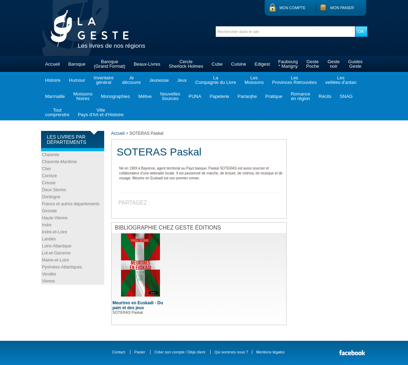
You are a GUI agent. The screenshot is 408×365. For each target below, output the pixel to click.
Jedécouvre (131, 80)
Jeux (182, 80)
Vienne (48, 281)
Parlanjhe (247, 96)
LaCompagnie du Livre (215, 80)
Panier (139, 352)
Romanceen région (300, 96)
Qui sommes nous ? (231, 352)
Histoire (53, 80)
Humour (77, 80)
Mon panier (342, 8)
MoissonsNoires (83, 96)
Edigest (262, 64)
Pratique (273, 96)
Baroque (76, 64)
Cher (46, 168)
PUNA (195, 96)
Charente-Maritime (59, 161)
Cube (217, 64)
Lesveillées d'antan (340, 80)
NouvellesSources (170, 96)
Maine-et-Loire (55, 260)
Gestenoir (334, 64)
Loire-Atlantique (57, 246)
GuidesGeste (355, 64)
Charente (50, 154)
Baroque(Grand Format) (110, 64)
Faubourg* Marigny (288, 64)
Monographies (115, 96)
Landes (49, 239)
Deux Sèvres (54, 189)
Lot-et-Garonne (56, 253)
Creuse (49, 182)
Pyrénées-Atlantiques (62, 267)
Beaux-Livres (147, 64)
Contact (118, 352)
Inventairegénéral (104, 80)
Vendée (49, 274)
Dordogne (51, 196)
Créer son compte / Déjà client (179, 352)
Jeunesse (159, 80)
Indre (47, 225)
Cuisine (238, 64)
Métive (145, 96)
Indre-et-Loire (54, 232)
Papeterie (219, 96)
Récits (325, 96)
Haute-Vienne (55, 217)
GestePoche (312, 64)
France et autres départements (71, 203)
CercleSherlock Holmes (186, 64)
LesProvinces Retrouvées (294, 80)
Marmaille (55, 96)
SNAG (346, 96)
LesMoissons (254, 80)
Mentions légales (270, 352)
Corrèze (49, 175)
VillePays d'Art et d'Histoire (101, 112)
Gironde (49, 210)
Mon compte (293, 8)
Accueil (52, 64)
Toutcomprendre (57, 112)
